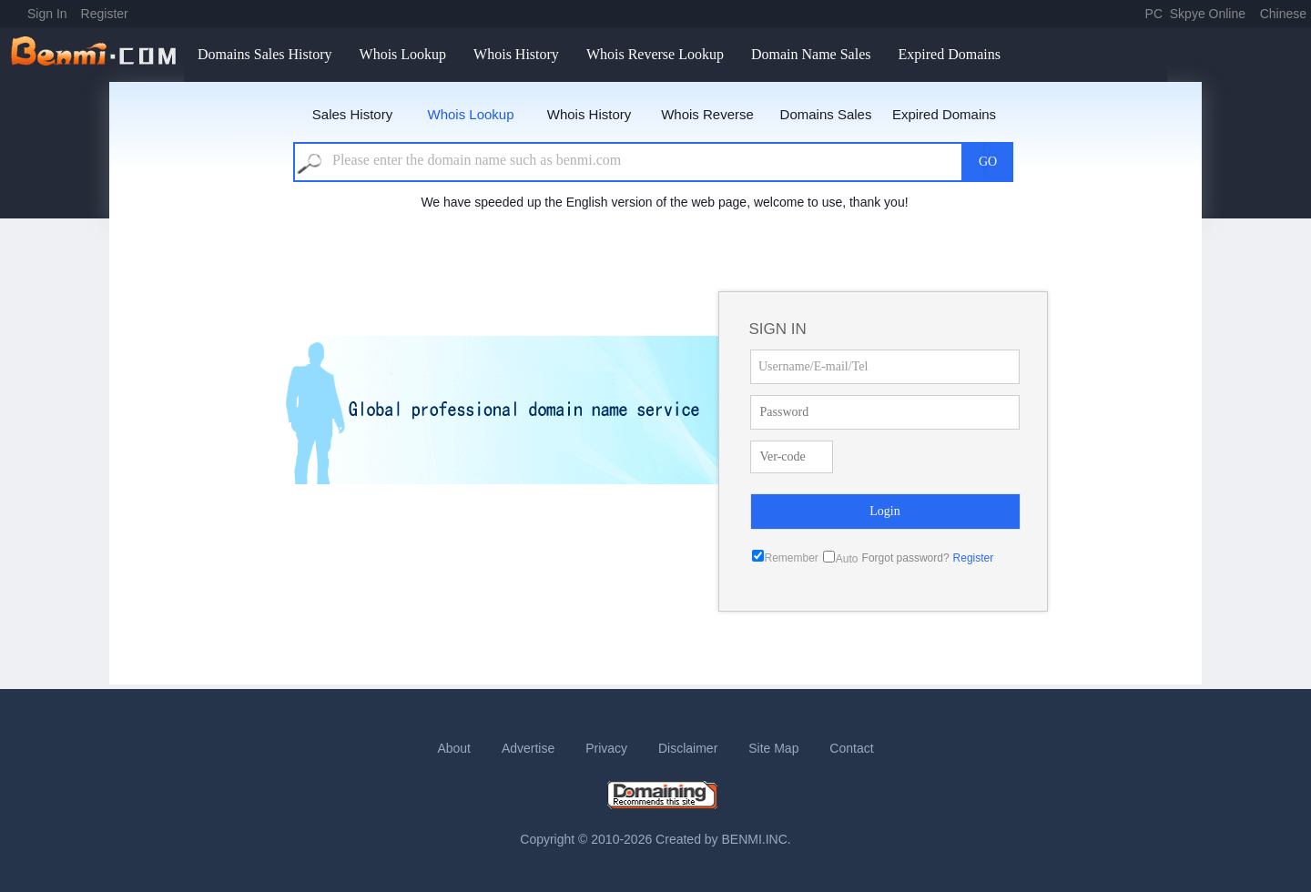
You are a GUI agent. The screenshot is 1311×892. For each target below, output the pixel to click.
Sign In (47, 13)
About (454, 748)
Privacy (606, 748)
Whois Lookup (403, 54)
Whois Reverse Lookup (655, 54)
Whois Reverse (707, 114)
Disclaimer (687, 748)
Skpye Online (1207, 13)
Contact (851, 748)
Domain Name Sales (811, 54)
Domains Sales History (265, 54)
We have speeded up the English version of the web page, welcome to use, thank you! (664, 202)
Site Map (773, 748)
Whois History (516, 54)
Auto (847, 558)
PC (1154, 13)
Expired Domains (949, 54)
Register (104, 13)
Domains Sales (826, 114)
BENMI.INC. (756, 839)
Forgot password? (906, 558)
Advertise (528, 748)
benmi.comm (96, 54)
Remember (791, 558)
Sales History (352, 114)
